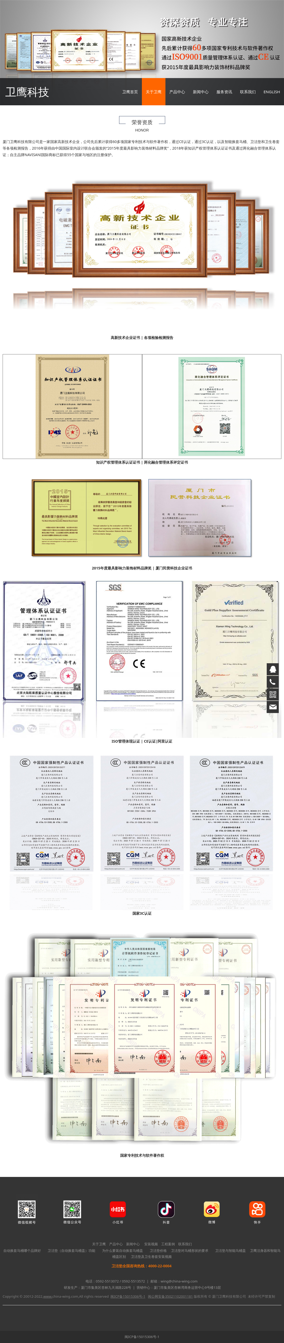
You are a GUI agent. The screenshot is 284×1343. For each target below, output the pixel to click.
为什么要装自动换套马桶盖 (122, 1250)
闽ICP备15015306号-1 (142, 1336)
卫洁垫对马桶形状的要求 (189, 1250)
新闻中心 (201, 91)
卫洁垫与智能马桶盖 (230, 1250)
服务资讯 (224, 91)
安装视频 (151, 1244)
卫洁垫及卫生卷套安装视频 (151, 1256)
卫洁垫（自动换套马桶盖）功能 (71, 1250)
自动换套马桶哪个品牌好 (22, 1250)
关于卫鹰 (154, 91)
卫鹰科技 (27, 91)
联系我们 (248, 91)
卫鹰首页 (130, 91)
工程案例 (168, 1244)
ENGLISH (272, 91)
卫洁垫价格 (158, 1250)
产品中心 (177, 91)
